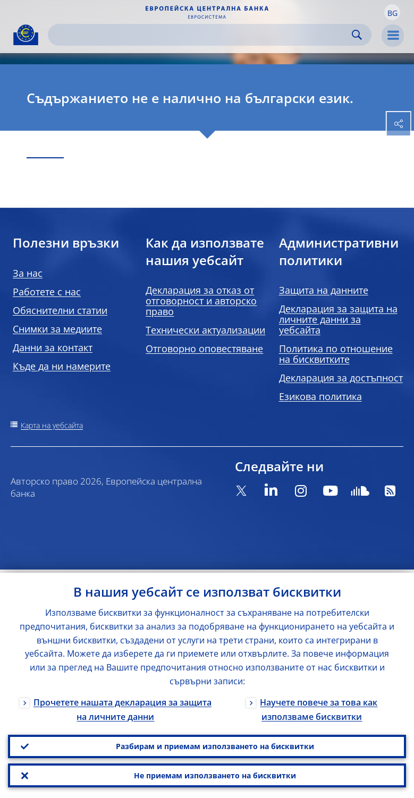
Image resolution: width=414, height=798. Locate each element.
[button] (392, 12)
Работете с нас (47, 291)
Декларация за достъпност (341, 377)
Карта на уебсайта (52, 425)
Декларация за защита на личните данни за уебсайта (338, 319)
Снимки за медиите (57, 328)
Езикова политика (320, 396)
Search (357, 35)
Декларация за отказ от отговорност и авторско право (201, 301)
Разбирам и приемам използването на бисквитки (215, 743)
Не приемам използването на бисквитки (215, 774)
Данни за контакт (52, 347)
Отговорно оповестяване (204, 348)
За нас (28, 273)
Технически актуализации (205, 330)
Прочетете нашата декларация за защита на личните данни (122, 706)
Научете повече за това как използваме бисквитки (318, 706)
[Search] (201, 35)
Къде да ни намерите (62, 366)
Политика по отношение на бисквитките (336, 354)
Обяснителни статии (60, 310)
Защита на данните (323, 290)
